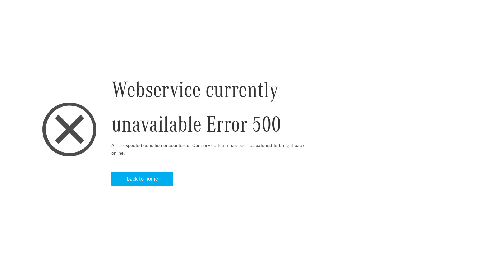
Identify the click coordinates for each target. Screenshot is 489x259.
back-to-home (142, 179)
